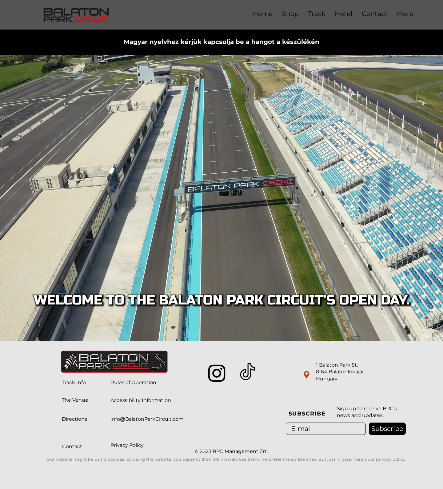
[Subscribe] (387, 429)
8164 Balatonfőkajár (340, 372)
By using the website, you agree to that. (169, 459)
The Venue (75, 400)
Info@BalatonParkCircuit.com (147, 419)
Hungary (326, 379)
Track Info (74, 382)
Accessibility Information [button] (140, 400)
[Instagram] (216, 373)
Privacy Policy (127, 445)
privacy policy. (391, 459)
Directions (74, 419)
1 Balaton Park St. (337, 365)
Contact (72, 446)
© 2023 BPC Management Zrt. (231, 451)
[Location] (306, 374)
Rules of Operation (133, 382)
